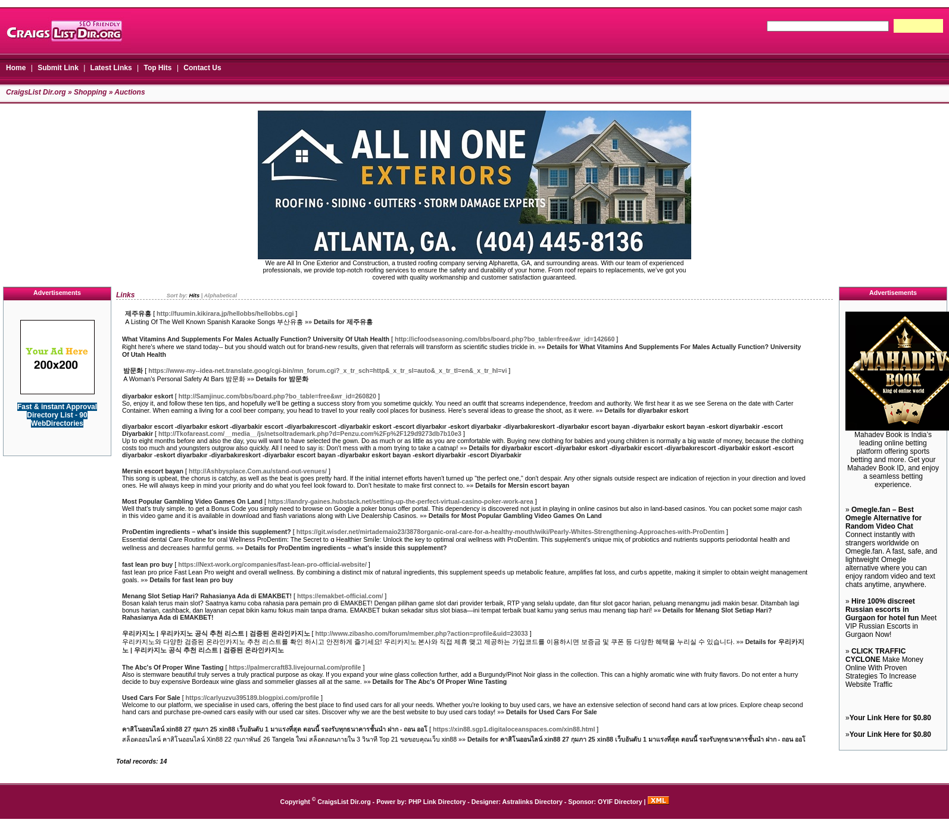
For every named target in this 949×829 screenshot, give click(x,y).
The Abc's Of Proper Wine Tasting (173, 667)
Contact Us (202, 68)
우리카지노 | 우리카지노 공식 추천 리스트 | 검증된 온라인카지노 (216, 633)
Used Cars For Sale (151, 697)
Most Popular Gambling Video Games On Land (192, 501)
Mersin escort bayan (152, 471)
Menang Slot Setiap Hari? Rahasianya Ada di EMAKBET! (207, 595)
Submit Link (58, 68)
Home (16, 68)
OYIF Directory (620, 801)
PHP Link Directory (437, 801)
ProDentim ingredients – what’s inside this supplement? (206, 531)
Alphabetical (220, 296)
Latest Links (111, 68)
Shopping (90, 92)
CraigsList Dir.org (36, 92)
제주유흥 (138, 313)
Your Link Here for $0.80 (890, 718)
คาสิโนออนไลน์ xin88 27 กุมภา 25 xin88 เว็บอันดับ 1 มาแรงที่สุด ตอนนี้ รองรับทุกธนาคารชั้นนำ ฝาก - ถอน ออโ (274, 729)
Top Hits (157, 68)
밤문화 (133, 370)
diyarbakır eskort (147, 396)
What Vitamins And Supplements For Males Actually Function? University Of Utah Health (255, 339)
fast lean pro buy (147, 564)
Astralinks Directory (532, 801)
